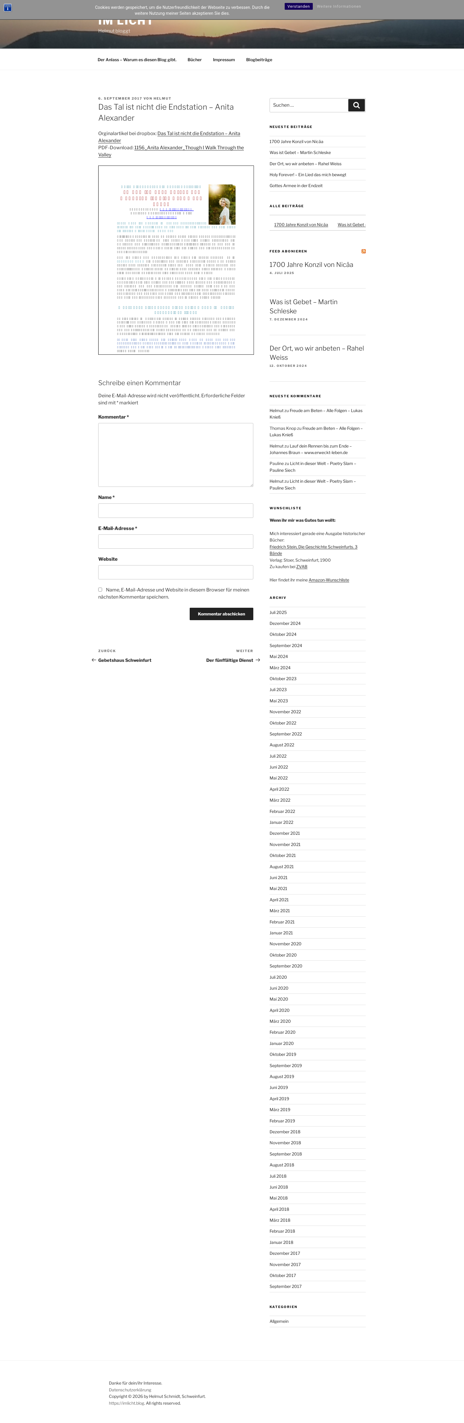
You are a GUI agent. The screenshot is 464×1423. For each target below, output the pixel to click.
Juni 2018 (279, 1186)
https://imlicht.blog (126, 1403)
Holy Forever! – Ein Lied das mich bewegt (308, 174)
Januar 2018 (281, 1242)
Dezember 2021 (285, 833)
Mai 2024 (279, 656)
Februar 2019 (282, 1120)
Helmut (163, 98)
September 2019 (286, 1065)
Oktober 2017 (283, 1275)
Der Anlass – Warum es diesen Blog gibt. (137, 59)
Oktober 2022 (283, 722)
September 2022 (286, 733)
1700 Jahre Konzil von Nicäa (296, 141)
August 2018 (282, 1164)
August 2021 (282, 866)
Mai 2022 (279, 777)
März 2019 (280, 1109)
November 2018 (285, 1142)
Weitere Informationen (339, 6)
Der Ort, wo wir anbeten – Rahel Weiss (305, 163)
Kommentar (113, 417)
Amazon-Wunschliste (329, 579)
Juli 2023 (278, 689)
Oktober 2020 (283, 954)
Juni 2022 (279, 766)
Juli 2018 (278, 1176)
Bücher (195, 59)
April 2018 (279, 1209)
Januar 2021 (281, 932)
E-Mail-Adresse (117, 528)
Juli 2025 (278, 612)
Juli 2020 (278, 977)
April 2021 (279, 899)
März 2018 (280, 1220)
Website (107, 559)
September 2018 (286, 1153)
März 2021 (280, 910)
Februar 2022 (282, 811)
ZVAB (301, 566)
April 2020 (280, 1010)
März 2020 (280, 1021)
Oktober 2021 (283, 855)
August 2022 (282, 744)
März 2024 (280, 667)
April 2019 (279, 1098)
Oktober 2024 (283, 634)
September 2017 (286, 1286)
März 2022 (280, 800)
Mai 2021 (278, 888)
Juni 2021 (279, 877)
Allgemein (279, 1321)
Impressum (224, 59)
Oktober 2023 (283, 678)
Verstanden (299, 6)
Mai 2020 (279, 998)
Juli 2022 (278, 755)
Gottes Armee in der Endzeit (296, 185)
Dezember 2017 (285, 1253)
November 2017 (285, 1264)
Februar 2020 (283, 1032)
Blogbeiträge (259, 59)
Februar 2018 (282, 1231)
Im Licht (126, 20)
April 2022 (279, 789)
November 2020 (286, 943)
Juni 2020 (279, 988)
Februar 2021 (282, 921)
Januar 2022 (281, 822)
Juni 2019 (279, 1087)
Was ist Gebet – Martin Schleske (300, 152)
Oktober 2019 (283, 1054)
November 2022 (285, 711)
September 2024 (286, 645)
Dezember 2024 (285, 623)
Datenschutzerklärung (130, 1389)
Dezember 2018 (285, 1131)
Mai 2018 (279, 1197)
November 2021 (285, 844)
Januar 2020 (282, 1043)
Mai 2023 (279, 700)
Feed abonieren (288, 251)
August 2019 (282, 1076)
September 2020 (286, 965)
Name (106, 497)
